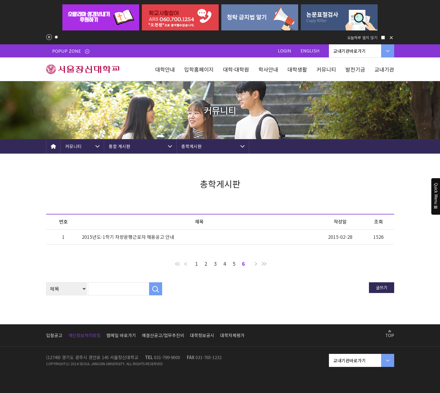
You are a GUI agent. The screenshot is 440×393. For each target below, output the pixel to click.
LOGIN (284, 51)
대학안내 (165, 69)
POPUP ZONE (70, 51)
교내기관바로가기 (349, 51)
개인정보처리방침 (84, 335)
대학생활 (297, 69)
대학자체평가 (232, 335)
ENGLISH (310, 51)
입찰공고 (54, 335)
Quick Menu (436, 196)
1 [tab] (56, 37)
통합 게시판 (119, 146)
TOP (389, 335)
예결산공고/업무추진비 (163, 335)
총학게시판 (191, 146)
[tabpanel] (101, 17)
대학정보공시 (202, 335)
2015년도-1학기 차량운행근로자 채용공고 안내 (128, 236)
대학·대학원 (236, 69)
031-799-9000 (167, 357)
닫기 (391, 38)
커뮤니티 (326, 69)
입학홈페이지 (199, 69)
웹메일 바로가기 (121, 335)
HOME (53, 146)
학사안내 (268, 69)
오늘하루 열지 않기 (362, 37)
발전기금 (355, 69)
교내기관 (384, 69)
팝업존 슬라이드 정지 (49, 37)
